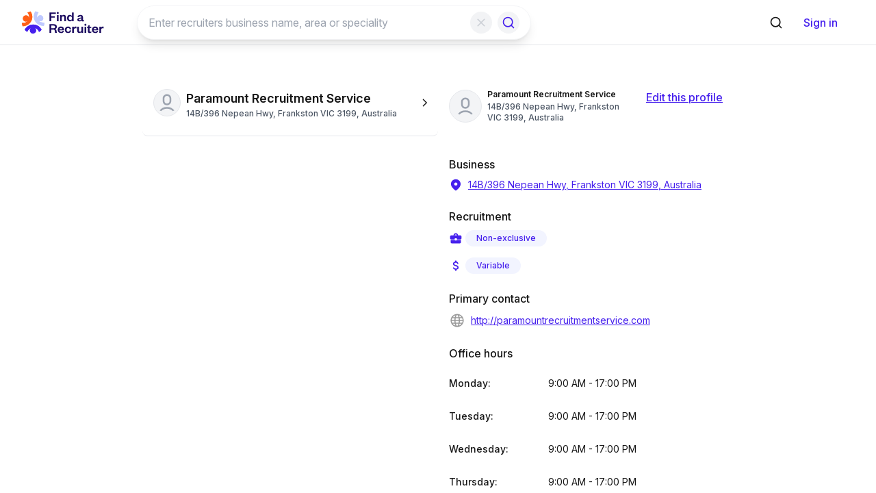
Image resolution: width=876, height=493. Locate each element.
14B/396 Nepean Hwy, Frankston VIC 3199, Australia (575, 185)
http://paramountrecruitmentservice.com (549, 320)
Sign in (820, 22)
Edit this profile (684, 97)
